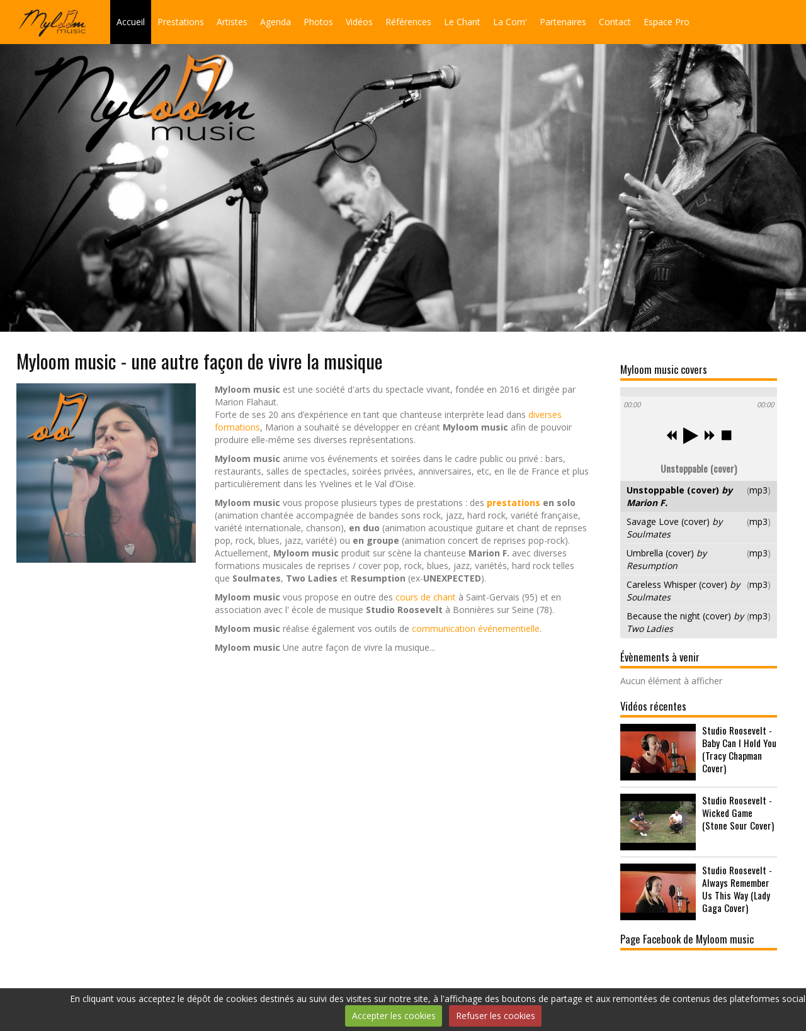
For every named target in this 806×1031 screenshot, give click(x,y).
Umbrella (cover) (667, 559)
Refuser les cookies (495, 1016)
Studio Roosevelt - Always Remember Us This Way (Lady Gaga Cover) (737, 889)
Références (408, 22)
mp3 (758, 490)
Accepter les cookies (394, 1016)
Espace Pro (667, 22)
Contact (615, 22)
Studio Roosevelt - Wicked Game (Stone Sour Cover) (738, 812)
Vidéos (359, 22)
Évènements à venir (660, 657)
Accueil (130, 22)
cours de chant (425, 597)
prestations (513, 503)
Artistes (232, 22)
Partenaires (563, 22)
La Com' (510, 22)
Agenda (275, 22)
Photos (318, 22)
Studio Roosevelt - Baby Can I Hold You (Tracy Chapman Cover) (739, 749)
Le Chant (462, 22)
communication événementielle (476, 628)
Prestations (180, 22)
